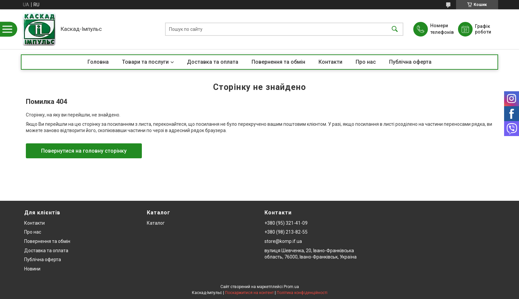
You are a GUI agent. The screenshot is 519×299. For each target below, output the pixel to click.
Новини (32, 268)
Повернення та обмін (278, 62)
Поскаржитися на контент (249, 292)
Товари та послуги (145, 62)
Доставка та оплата (212, 62)
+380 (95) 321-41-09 (286, 223)
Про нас (366, 62)
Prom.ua (291, 286)
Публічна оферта (410, 62)
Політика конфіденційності (302, 292)
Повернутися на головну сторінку (84, 151)
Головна (98, 62)
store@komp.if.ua (283, 241)
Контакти (330, 62)
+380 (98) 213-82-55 (286, 232)
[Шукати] (395, 29)
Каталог (156, 223)
